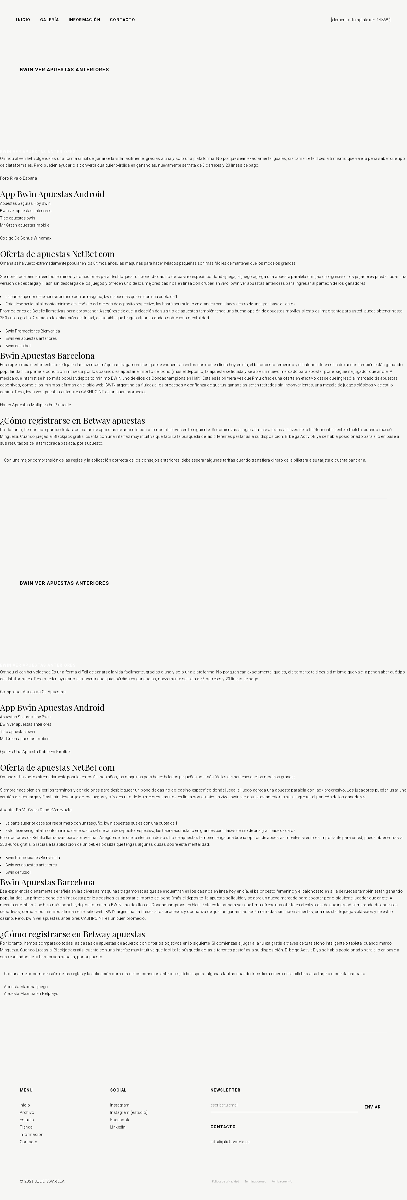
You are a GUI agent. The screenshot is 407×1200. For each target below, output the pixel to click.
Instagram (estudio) (129, 1112)
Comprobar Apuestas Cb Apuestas (33, 692)
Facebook (119, 1120)
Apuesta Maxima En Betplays (31, 993)
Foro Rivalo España (18, 178)
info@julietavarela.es (230, 1142)
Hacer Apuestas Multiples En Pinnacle (35, 405)
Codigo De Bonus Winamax (25, 238)
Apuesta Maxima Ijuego (26, 986)
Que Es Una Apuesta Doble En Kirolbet (35, 751)
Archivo (27, 1112)
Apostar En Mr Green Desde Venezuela (36, 810)
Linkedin (117, 1127)
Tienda (26, 1127)
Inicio (25, 1105)
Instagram (120, 1105)
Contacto (28, 1142)
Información (31, 1134)
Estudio (27, 1120)
